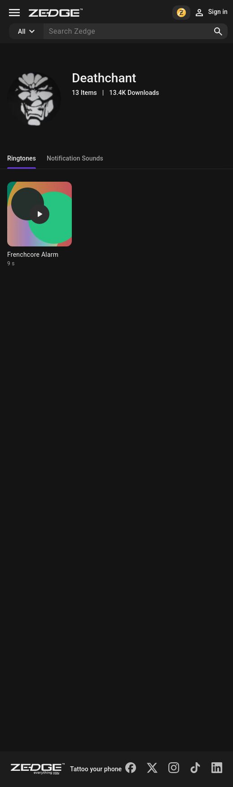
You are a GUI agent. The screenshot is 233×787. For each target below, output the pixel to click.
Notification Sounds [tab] (75, 158)
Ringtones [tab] (21, 158)
